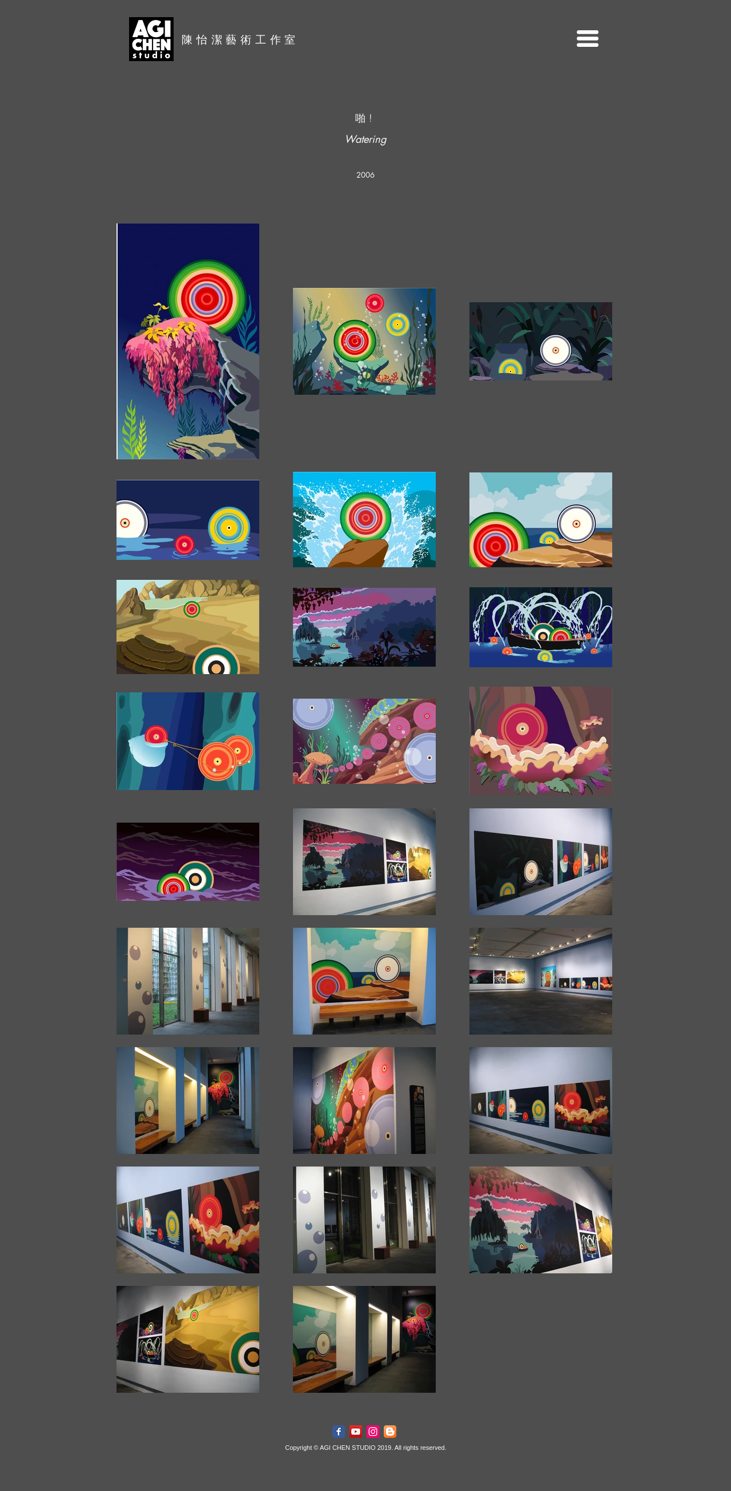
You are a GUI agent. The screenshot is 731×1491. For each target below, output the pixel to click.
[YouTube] (356, 1431)
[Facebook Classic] (338, 1431)
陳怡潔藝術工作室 (240, 39)
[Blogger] (390, 1431)
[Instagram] (373, 1431)
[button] (588, 38)
